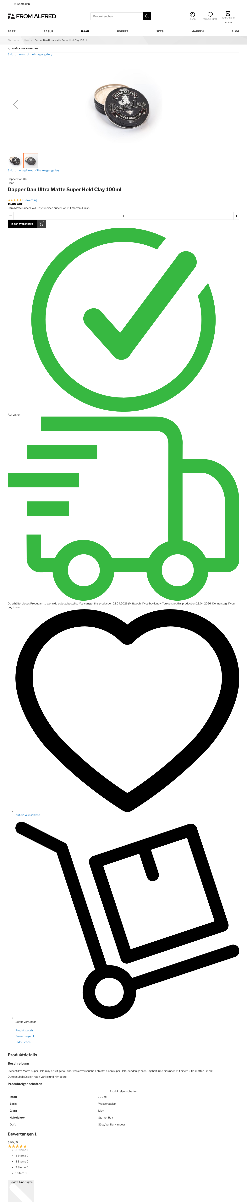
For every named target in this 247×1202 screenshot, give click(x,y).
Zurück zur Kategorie (25, 48)
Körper (123, 31)
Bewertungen (24, 1036)
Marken (197, 31)
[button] (15, 104)
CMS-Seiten (22, 1042)
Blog (235, 31)
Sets (159, 31)
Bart (12, 31)
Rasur (48, 31)
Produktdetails (24, 1030)
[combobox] (120, 16)
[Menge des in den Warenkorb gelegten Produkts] (123, 216)
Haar (85, 31)
